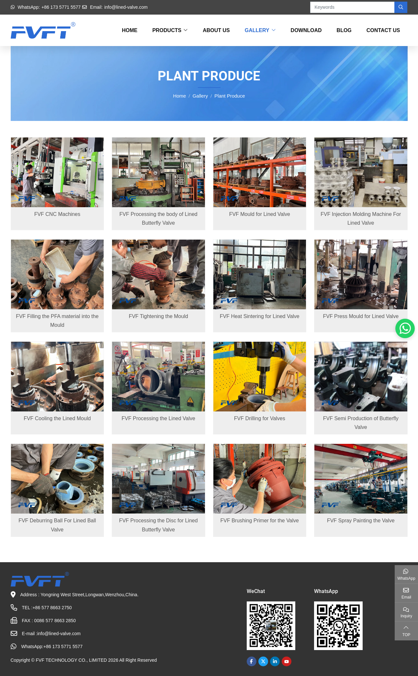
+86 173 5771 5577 (61, 7)
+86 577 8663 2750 (52, 607)
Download (306, 30)
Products (166, 30)
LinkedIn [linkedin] (275, 661)
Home (129, 30)
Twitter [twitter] (263, 661)
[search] (400, 7)
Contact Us (383, 30)
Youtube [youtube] (286, 661)
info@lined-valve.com (126, 7)
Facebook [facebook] (251, 661)
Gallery (257, 30)
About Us (216, 30)
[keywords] (352, 7)
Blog (344, 30)
